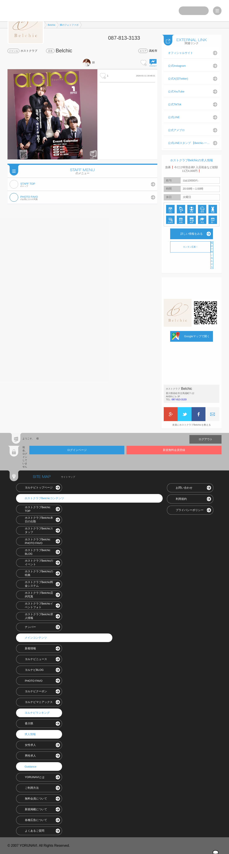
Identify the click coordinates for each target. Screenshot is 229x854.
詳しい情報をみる (191, 233)
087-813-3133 (179, 399)
